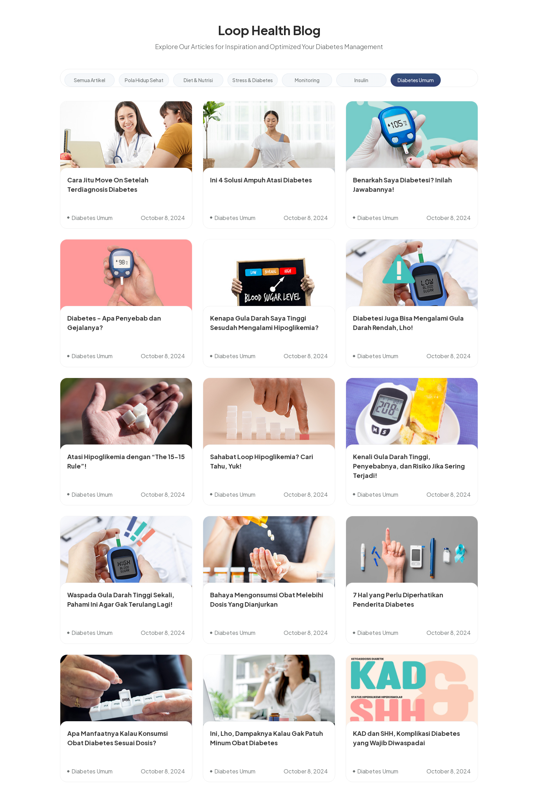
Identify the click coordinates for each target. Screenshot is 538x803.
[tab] (89, 80)
